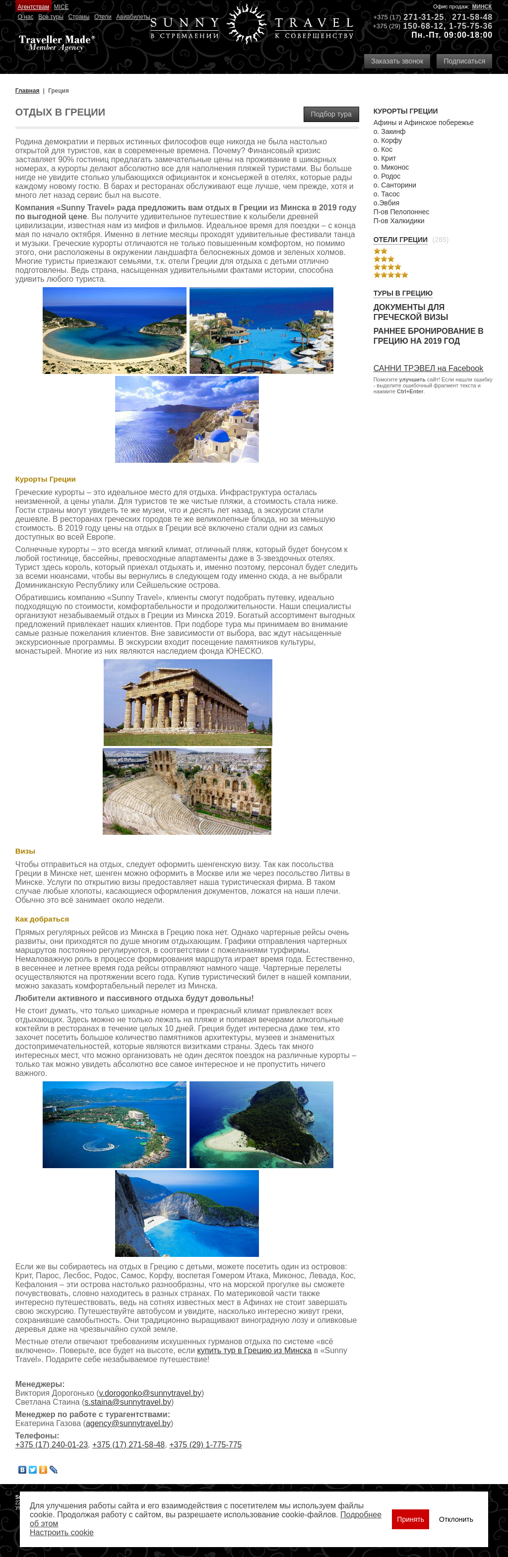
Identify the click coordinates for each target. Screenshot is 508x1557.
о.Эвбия (386, 203)
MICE (61, 6)
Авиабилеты (133, 16)
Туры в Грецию (403, 293)
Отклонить (456, 1519)
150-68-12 (423, 26)
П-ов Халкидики (399, 221)
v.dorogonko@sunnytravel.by (150, 1393)
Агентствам (33, 6)
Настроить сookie (62, 1532)
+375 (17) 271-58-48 (128, 1444)
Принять (410, 1519)
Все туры (51, 16)
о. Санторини (395, 185)
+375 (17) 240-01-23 (51, 1444)
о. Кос (383, 149)
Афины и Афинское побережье (424, 122)
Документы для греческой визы (411, 312)
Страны (79, 16)
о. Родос (387, 176)
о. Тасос (387, 194)
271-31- (418, 17)
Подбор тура (331, 114)
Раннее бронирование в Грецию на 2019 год (429, 336)
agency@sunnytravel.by (128, 1423)
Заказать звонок (397, 61)
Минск (482, 6)
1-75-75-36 (471, 26)
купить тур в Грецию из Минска (254, 1350)
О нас (26, 16)
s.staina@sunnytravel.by (127, 1402)
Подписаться (464, 61)
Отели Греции (401, 240)
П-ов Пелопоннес (402, 212)
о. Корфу (388, 140)
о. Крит (385, 158)
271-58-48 (472, 17)
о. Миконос (391, 167)
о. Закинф (390, 131)
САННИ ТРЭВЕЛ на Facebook (429, 368)
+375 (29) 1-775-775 (205, 1444)
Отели (103, 16)
